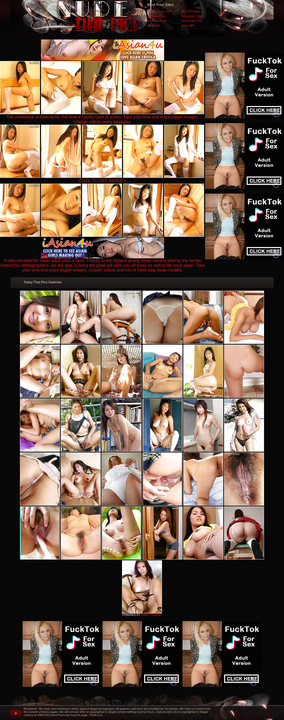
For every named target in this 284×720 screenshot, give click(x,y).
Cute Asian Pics (191, 20)
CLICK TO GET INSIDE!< (102, 180)
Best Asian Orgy (191, 16)
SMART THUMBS (151, 614)
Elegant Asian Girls (159, 11)
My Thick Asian (191, 11)
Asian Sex (153, 25)
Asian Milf (187, 25)
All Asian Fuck (156, 16)
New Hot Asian (156, 20)
